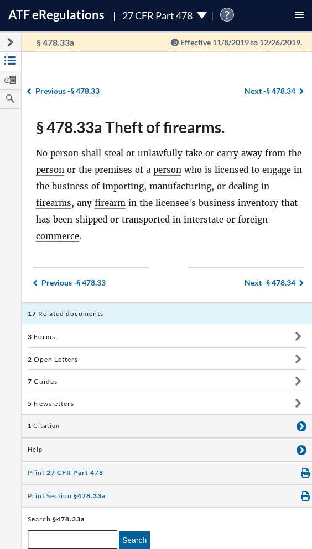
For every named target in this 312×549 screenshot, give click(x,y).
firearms (53, 203)
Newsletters (51, 403)
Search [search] (134, 540)
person (64, 153)
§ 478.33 (67, 91)
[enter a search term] (72, 539)
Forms (41, 336)
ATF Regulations (56, 14)
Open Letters (53, 359)
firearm (110, 203)
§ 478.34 (270, 91)
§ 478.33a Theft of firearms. (130, 127)
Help (35, 449)
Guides (43, 381)
